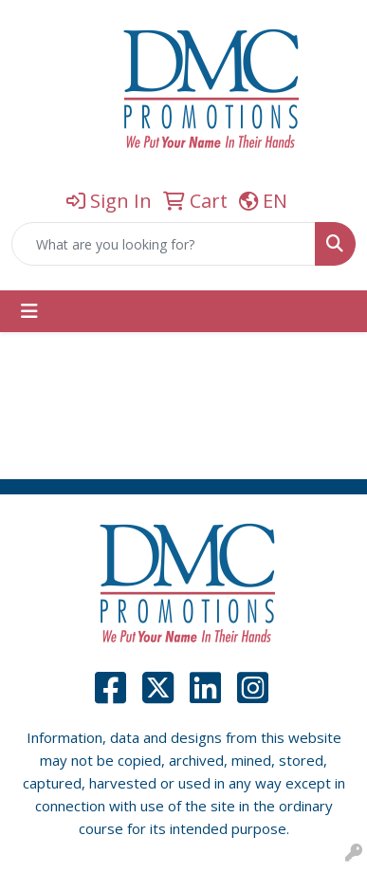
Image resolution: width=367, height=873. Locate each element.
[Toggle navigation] (29, 311)
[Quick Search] (163, 244)
